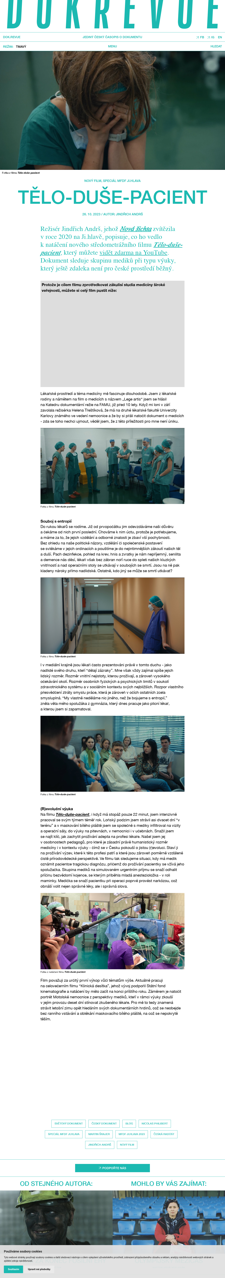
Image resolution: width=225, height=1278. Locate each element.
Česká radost (164, 1134)
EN (220, 37)
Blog (129, 1123)
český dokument (104, 1123)
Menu (112, 46)
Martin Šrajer (99, 1134)
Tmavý (21, 46)
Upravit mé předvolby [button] (39, 1269)
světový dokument (69, 1123)
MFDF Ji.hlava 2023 (132, 1134)
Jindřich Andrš (129, 214)
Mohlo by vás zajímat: (169, 1183)
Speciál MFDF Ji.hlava (122, 181)
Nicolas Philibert (155, 1123)
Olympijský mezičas (169, 1197)
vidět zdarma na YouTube (133, 253)
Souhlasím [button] (13, 1269)
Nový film (92, 181)
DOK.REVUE (11, 36)
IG (212, 37)
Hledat (216, 46)
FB (202, 37)
